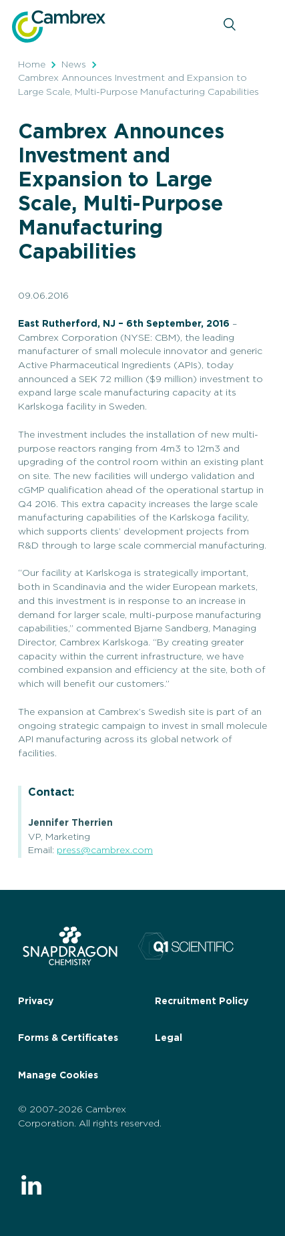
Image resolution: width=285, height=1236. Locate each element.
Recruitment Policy (201, 1001)
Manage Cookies (58, 1075)
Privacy (35, 1001)
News (73, 64)
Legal (168, 1038)
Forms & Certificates (68, 1038)
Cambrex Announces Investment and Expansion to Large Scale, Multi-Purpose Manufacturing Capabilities (138, 85)
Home (31, 64)
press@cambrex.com (105, 850)
